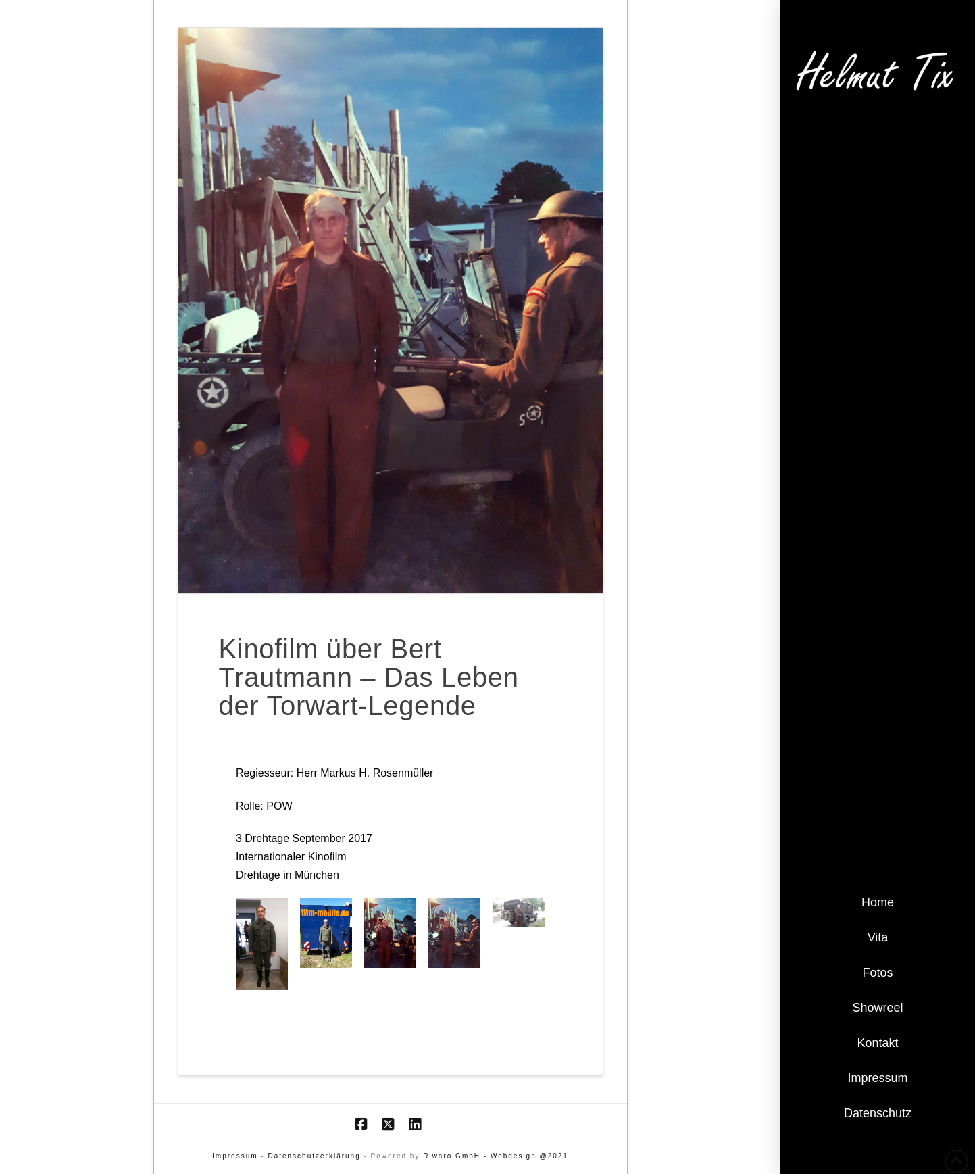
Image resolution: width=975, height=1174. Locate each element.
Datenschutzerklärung (314, 1156)
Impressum (234, 1156)
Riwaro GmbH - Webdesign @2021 (495, 1156)
